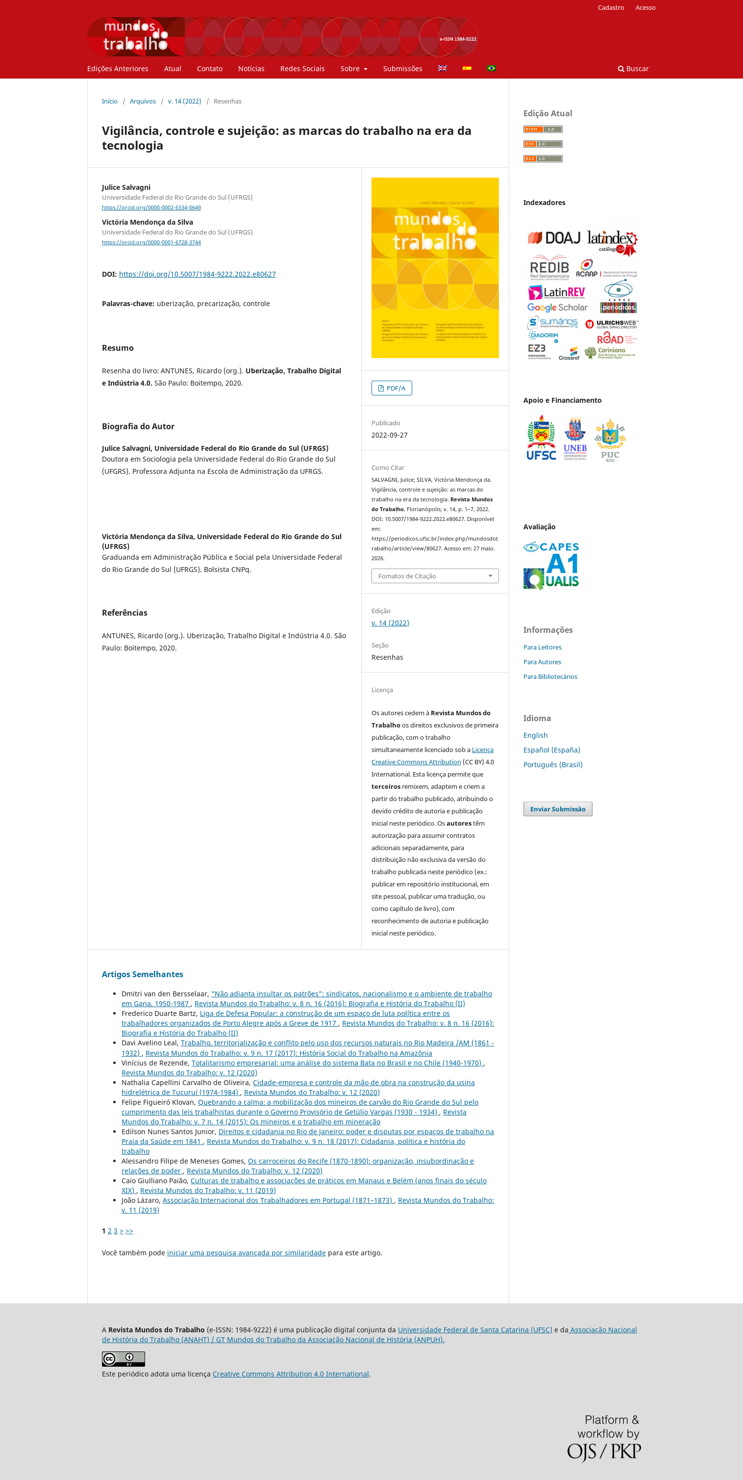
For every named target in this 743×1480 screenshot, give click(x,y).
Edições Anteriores (118, 68)
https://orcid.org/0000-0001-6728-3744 (151, 242)
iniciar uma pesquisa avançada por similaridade (246, 1252)
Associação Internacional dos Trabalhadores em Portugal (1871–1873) (278, 1200)
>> (129, 1230)
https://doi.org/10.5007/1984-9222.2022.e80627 (197, 274)
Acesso (646, 7)
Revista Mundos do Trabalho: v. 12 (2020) (189, 1072)
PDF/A (395, 388)
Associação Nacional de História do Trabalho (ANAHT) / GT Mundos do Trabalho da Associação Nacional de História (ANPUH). (369, 1334)
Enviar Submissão (558, 809)
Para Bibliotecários (550, 676)
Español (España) (551, 749)
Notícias (251, 68)
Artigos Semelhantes (142, 974)
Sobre (351, 68)
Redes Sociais (302, 68)
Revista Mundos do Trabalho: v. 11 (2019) (208, 1190)
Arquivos (143, 101)
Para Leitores (542, 647)
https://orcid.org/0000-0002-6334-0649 (151, 207)
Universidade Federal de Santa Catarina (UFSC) (475, 1329)
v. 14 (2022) (184, 101)
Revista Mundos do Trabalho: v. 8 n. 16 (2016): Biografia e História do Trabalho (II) (330, 1003)
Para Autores (542, 661)
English (535, 735)
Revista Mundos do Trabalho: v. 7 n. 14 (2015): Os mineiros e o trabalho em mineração (294, 1116)
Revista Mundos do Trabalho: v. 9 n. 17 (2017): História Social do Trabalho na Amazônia (289, 1053)
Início (110, 101)
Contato (210, 68)
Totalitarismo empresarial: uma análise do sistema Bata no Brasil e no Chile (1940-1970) (337, 1062)
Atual (172, 68)
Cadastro (611, 7)
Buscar (633, 68)
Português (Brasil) (553, 764)
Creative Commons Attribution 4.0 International (291, 1373)
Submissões (402, 68)
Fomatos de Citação (407, 575)
